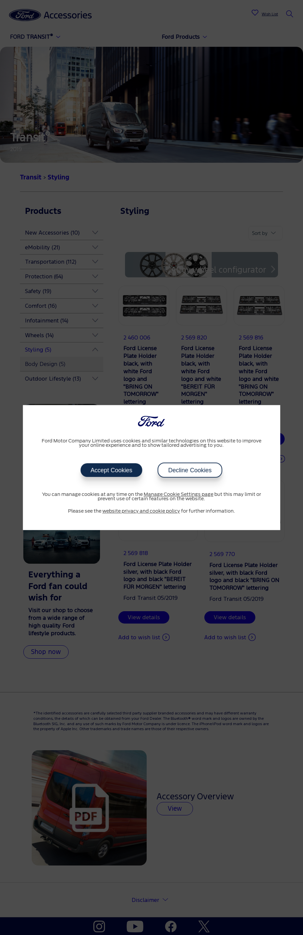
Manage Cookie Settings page (178, 494)
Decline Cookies (190, 470)
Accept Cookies (111, 470)
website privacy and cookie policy (141, 511)
